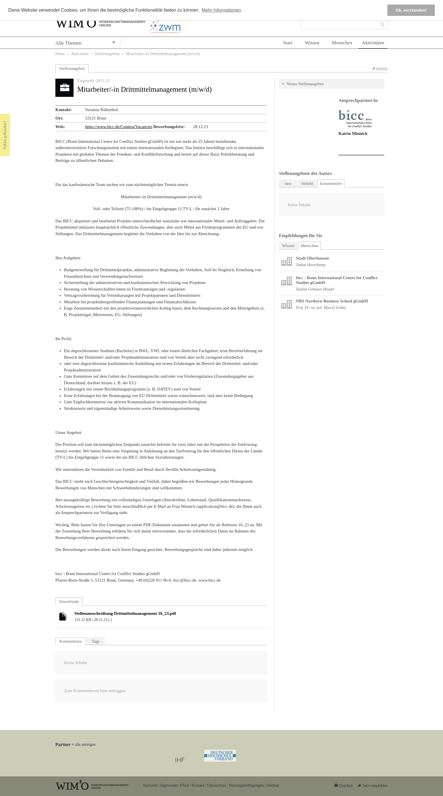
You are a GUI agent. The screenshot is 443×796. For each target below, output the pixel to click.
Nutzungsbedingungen (246, 785)
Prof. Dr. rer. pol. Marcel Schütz (321, 308)
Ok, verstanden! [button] (411, 10)
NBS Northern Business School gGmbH (332, 301)
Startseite (150, 785)
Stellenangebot (72, 68)
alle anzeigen (85, 744)
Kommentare (70, 641)
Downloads (69, 601)
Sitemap (272, 785)
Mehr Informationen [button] (221, 10)
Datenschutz (216, 785)
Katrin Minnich (352, 133)
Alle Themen (68, 43)
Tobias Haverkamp (310, 265)
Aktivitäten (373, 42)
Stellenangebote (107, 54)
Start (287, 42)
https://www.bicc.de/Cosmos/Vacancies (118, 126)
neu (288, 183)
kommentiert (331, 183)
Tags (96, 641)
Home (60, 54)
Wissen (312, 42)
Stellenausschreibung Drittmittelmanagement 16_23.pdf (125, 613)
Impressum (168, 785)
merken (382, 68)
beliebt (307, 183)
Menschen (342, 42)
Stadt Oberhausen (312, 258)
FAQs (184, 785)
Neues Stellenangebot (305, 84)
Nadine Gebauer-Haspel (315, 289)
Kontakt (198, 785)
